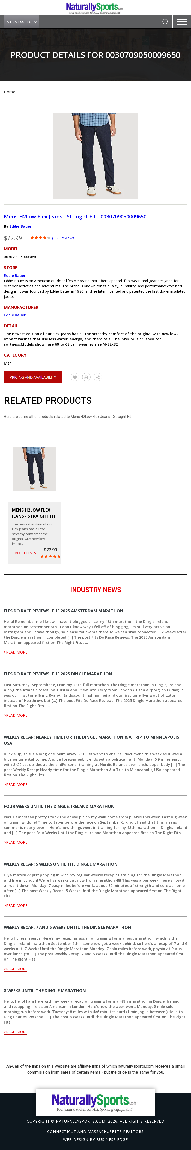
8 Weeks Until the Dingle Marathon (45, 990)
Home (9, 91)
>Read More (15, 652)
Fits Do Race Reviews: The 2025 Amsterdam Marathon (63, 611)
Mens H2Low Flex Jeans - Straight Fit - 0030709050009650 (75, 216)
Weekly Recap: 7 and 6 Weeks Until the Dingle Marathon (67, 927)
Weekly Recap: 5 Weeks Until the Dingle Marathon (61, 864)
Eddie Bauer (20, 226)
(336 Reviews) (64, 237)
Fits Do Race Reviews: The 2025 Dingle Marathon (58, 674)
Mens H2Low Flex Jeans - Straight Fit (34, 513)
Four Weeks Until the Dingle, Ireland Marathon (59, 806)
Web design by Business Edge (95, 1139)
